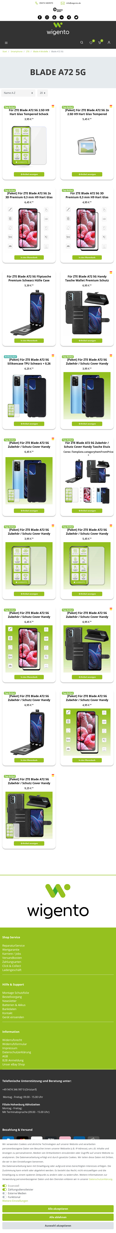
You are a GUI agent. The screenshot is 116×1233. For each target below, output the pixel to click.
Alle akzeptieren (58, 1208)
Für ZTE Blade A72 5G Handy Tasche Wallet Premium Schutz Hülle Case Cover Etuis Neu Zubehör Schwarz (87, 278)
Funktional (14, 1197)
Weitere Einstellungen (15, 1201)
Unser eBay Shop (13, 1064)
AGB (5, 1056)
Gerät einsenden (13, 1017)
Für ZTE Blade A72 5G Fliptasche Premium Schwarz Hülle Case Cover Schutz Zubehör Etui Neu (29, 278)
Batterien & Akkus (14, 1005)
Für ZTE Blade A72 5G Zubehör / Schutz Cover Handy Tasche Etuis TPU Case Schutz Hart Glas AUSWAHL (87, 445)
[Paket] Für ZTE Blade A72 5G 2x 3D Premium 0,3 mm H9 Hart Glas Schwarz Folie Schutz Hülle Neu (29, 195)
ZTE (27, 51)
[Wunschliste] (91, 43)
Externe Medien (17, 1193)
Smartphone (16, 51)
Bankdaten (9, 1009)
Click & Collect (11, 966)
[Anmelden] (109, 43)
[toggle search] (81, 43)
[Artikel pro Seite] (42, 93)
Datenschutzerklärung (16, 1052)
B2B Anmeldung (13, 1060)
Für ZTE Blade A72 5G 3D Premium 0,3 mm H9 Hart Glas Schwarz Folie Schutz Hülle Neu (87, 195)
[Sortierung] (18, 93)
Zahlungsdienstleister (20, 1189)
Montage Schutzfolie (15, 993)
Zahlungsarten (11, 962)
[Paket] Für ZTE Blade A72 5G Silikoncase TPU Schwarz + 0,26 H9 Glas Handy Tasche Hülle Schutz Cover (29, 362)
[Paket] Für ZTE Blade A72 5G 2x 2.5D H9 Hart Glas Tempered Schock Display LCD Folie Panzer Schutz (87, 112)
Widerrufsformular (14, 1044)
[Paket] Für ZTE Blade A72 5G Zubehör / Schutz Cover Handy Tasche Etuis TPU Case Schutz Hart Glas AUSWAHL (87, 362)
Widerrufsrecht (12, 1040)
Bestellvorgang (12, 997)
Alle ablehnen (58, 1217)
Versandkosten (12, 958)
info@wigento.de (73, 3)
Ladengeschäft (11, 970)
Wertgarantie (10, 949)
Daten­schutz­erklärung (100, 1179)
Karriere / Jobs (11, 954)
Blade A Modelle (40, 51)
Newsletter (9, 1001)
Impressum (9, 1048)
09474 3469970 (46, 3)
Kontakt (7, 1013)
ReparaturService (13, 945)
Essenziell (13, 1186)
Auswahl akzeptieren (58, 1225)
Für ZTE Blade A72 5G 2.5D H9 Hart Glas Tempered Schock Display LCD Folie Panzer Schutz (29, 112)
